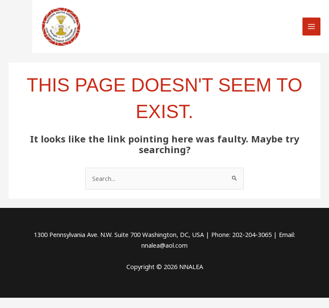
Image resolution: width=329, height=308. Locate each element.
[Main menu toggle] (311, 27)
